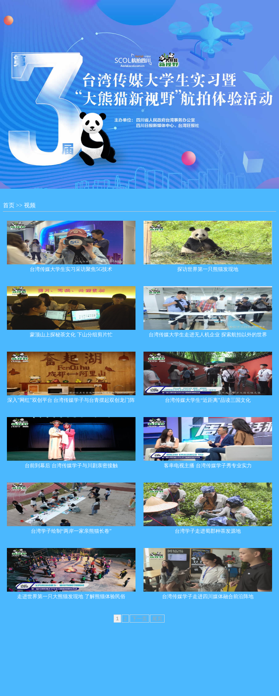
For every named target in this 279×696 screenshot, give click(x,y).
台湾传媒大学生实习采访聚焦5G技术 (71, 269)
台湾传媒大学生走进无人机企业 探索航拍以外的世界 (208, 334)
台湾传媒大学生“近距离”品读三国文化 (208, 400)
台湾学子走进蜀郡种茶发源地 (208, 531)
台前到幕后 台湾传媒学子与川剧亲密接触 (71, 465)
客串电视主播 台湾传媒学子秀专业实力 (208, 465)
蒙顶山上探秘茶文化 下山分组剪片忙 (71, 334)
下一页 (139, 618)
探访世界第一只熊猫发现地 (207, 269)
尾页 (157, 618)
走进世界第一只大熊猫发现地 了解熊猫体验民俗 (71, 596)
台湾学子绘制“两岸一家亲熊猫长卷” (71, 531)
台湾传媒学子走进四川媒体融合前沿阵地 (208, 596)
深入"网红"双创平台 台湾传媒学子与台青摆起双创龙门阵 (71, 400)
